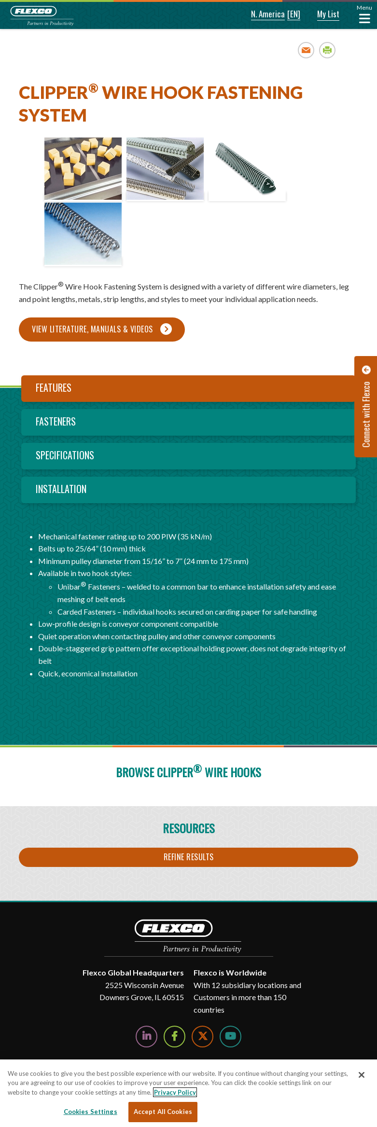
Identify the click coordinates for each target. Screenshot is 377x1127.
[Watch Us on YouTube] (230, 1036)
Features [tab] (53, 387)
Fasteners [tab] (56, 421)
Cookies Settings (90, 1111)
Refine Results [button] (189, 857)
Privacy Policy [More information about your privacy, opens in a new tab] (175, 1092)
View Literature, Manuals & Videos (92, 329)
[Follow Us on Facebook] (174, 1036)
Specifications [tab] (65, 455)
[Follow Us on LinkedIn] (146, 1036)
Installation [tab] (61, 488)
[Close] (361, 1075)
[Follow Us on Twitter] (202, 1036)
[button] (261, 14)
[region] (188, 1093)
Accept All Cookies (163, 1111)
